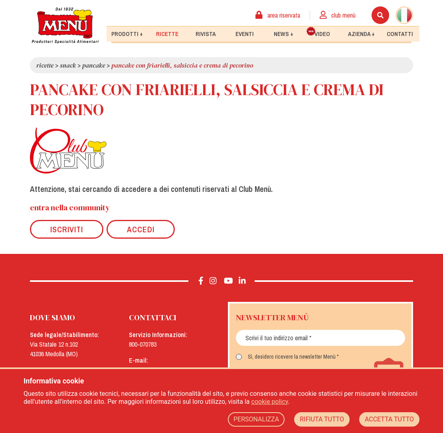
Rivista (206, 34)
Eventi (244, 34)
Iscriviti (66, 229)
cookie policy (269, 401)
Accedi (140, 229)
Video (318, 32)
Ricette (167, 34)
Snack (68, 65)
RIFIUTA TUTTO (322, 419)
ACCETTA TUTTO (389, 419)
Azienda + (361, 34)
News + (283, 34)
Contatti (400, 34)
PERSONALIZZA (256, 419)
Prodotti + (127, 34)
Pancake (93, 65)
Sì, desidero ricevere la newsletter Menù (292, 356)
